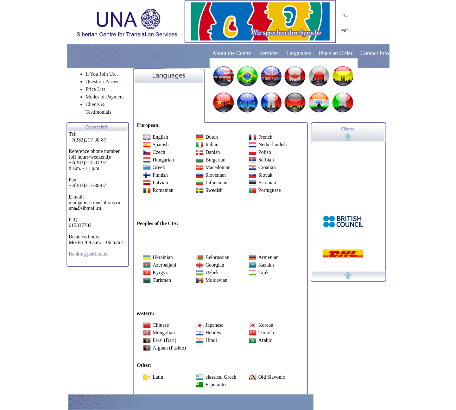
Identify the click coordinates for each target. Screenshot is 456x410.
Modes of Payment (105, 96)
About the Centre (232, 53)
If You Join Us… (103, 74)
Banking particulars (89, 253)
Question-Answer (103, 81)
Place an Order (335, 53)
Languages (298, 53)
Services (268, 53)
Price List (95, 89)
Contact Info (374, 53)
